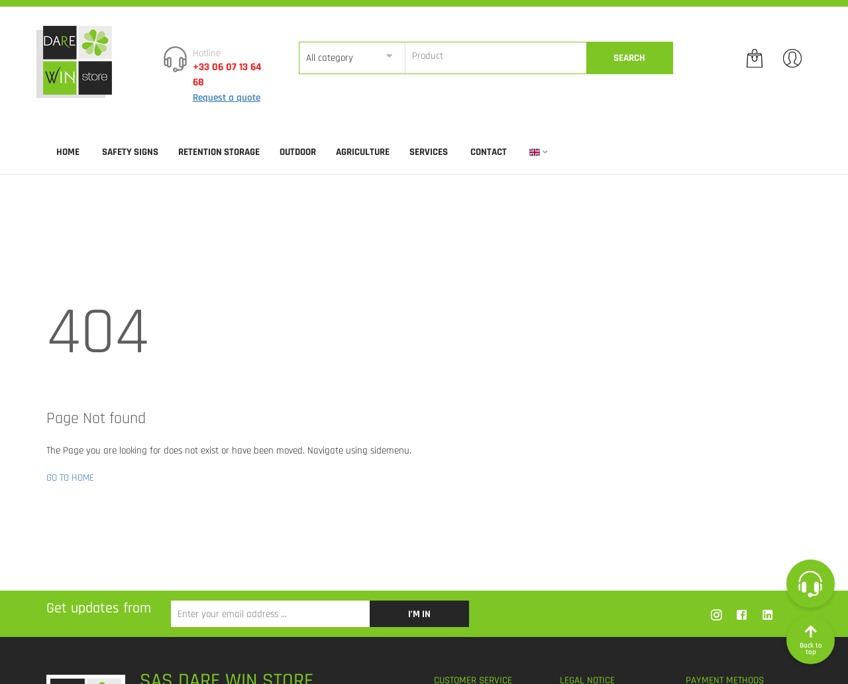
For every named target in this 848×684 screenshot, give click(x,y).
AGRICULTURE (363, 152)
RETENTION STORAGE (219, 152)
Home (68, 152)
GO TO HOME (70, 477)
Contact (488, 152)
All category (329, 58)
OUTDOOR (298, 152)
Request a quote (226, 97)
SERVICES (428, 152)
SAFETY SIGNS (130, 152)
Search (629, 58)
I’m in (419, 614)
